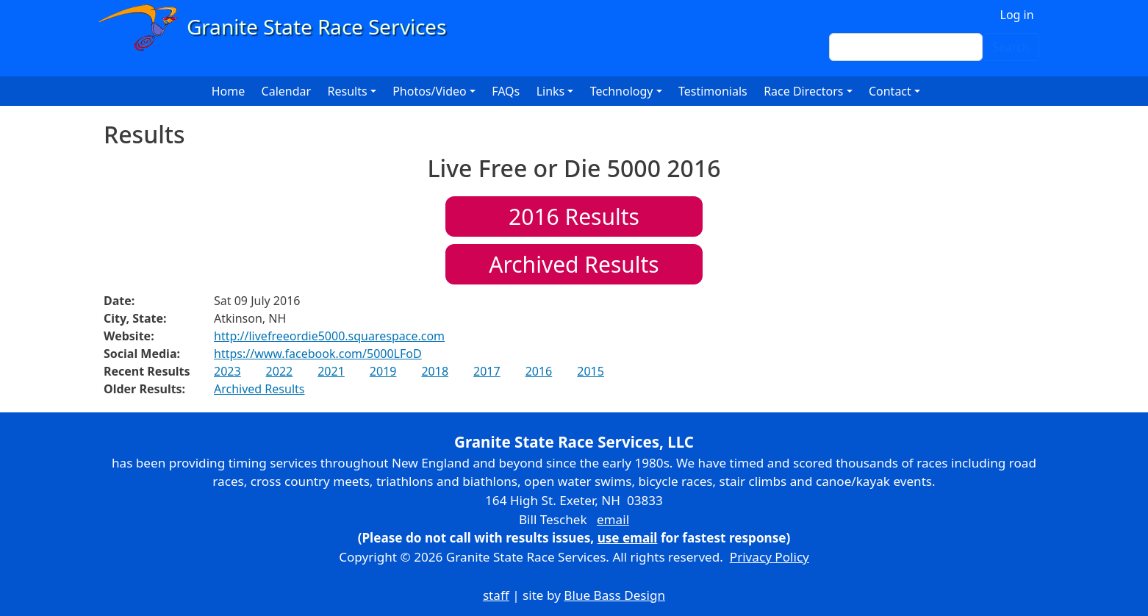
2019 (383, 371)
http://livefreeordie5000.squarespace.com (329, 336)
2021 (331, 371)
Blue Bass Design (614, 595)
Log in (1017, 15)
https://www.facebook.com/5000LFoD (318, 353)
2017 (487, 371)
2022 (279, 371)
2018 (434, 371)
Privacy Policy (769, 556)
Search (1011, 47)
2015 (590, 371)
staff (496, 595)
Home (228, 91)
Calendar (287, 91)
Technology (621, 91)
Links (551, 91)
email (613, 519)
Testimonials (712, 91)
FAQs (506, 91)
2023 (227, 371)
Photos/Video (429, 91)
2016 (539, 371)
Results (574, 216)
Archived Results (574, 264)
